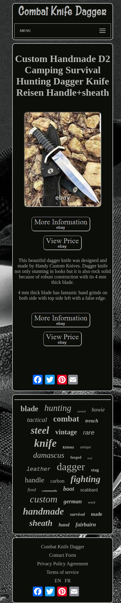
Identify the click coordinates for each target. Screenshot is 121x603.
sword (82, 411)
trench (91, 420)
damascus (48, 455)
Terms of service (63, 572)
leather (38, 469)
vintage (66, 432)
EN (58, 580)
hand (64, 525)
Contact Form (62, 555)
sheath (40, 523)
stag (95, 469)
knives (68, 447)
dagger (71, 466)
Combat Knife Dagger (62, 546)
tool (90, 458)
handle (34, 480)
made (96, 514)
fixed (32, 490)
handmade (43, 511)
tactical (37, 419)
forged (75, 457)
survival (77, 514)
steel (40, 430)
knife (45, 443)
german (73, 501)
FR (68, 580)
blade (29, 409)
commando (49, 490)
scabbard (89, 490)
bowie (98, 410)
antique (85, 447)
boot (68, 488)
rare (88, 432)
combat (66, 418)
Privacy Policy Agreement (62, 563)
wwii (91, 502)
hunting (57, 408)
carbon (57, 481)
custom (43, 499)
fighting (85, 479)
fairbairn (86, 525)
